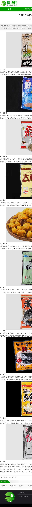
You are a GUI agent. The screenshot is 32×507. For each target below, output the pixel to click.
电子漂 (21, 486)
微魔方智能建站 (23, 496)
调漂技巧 (4, 486)
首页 (9, 9)
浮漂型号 (12, 486)
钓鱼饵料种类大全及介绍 (10, 477)
